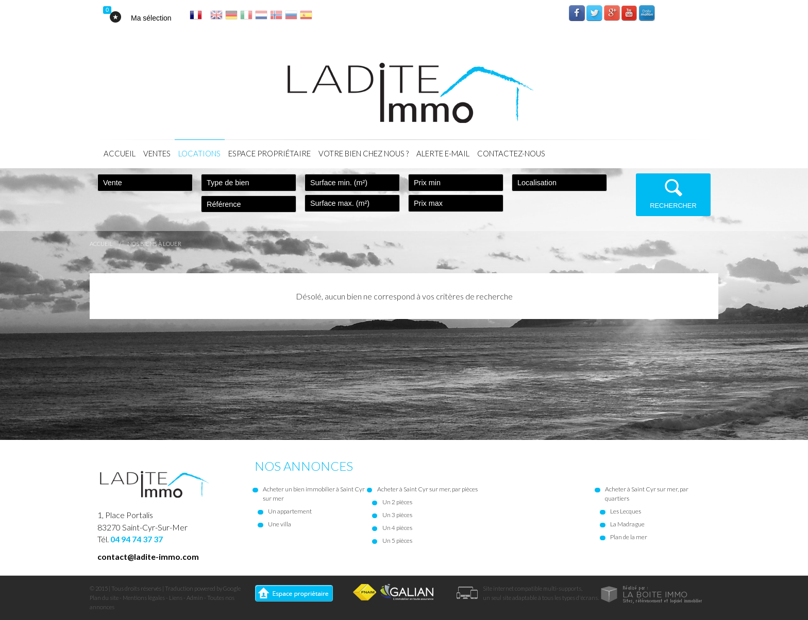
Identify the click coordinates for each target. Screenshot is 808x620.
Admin (195, 597)
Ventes (157, 153)
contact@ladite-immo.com (148, 556)
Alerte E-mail (442, 153)
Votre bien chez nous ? (363, 153)
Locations (199, 153)
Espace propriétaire (269, 153)
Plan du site (104, 597)
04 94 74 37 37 (136, 539)
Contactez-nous (511, 153)
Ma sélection (151, 18)
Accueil (120, 153)
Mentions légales (144, 597)
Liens (175, 597)
